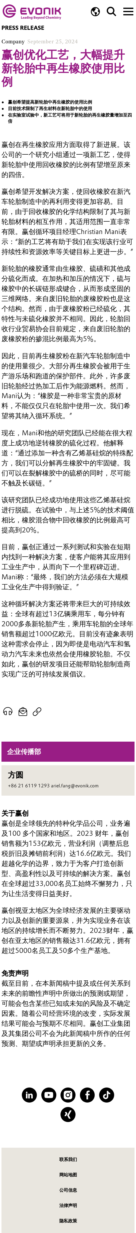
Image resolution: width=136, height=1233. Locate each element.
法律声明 (68, 1205)
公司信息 (68, 1190)
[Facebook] (87, 1095)
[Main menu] (128, 11)
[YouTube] (48, 1095)
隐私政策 (68, 1221)
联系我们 (68, 1159)
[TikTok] (106, 1095)
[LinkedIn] (29, 1095)
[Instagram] (68, 1095)
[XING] (68, 1114)
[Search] (111, 11)
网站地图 (68, 1175)
